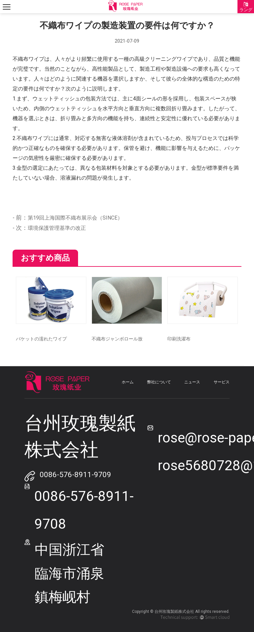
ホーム (128, 382)
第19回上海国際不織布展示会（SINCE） (75, 218)
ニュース (192, 382)
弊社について (159, 382)
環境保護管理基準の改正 (57, 228)
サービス (222, 382)
